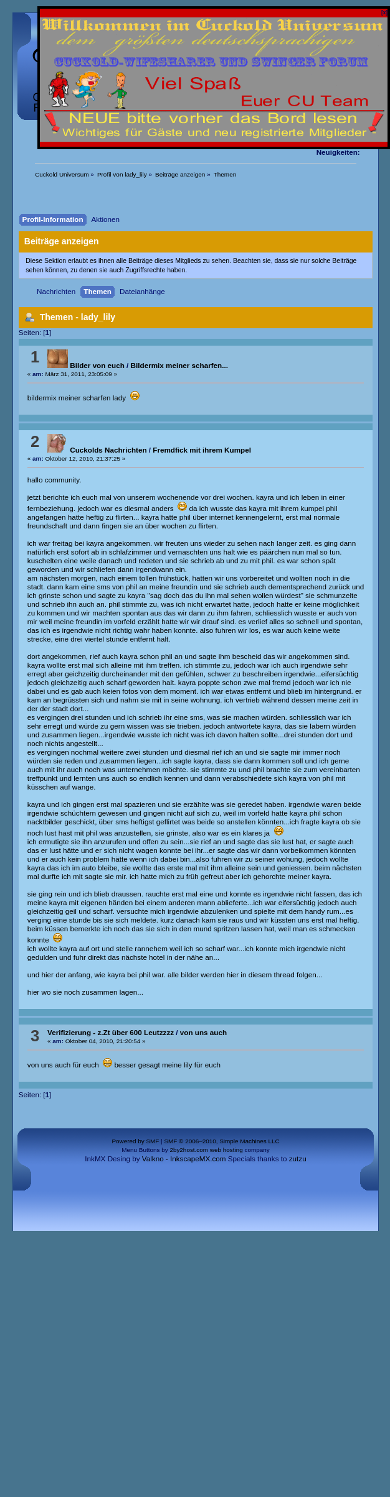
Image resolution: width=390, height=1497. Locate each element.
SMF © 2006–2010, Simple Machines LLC (221, 1141)
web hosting (226, 1149)
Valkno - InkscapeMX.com (184, 1158)
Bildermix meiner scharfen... (179, 365)
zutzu (298, 1158)
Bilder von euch (86, 365)
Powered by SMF (135, 1141)
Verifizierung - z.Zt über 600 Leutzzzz (110, 1032)
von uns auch (203, 1032)
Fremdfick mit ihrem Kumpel (202, 450)
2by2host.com (188, 1149)
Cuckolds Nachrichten (96, 450)
